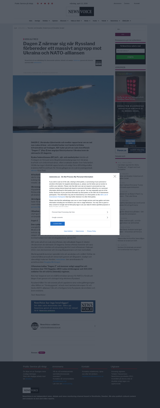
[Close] (115, 177)
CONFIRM (60, 223)
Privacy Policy (91, 231)
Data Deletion (68, 231)
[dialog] (80, 204)
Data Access (80, 231)
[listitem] (80, 212)
